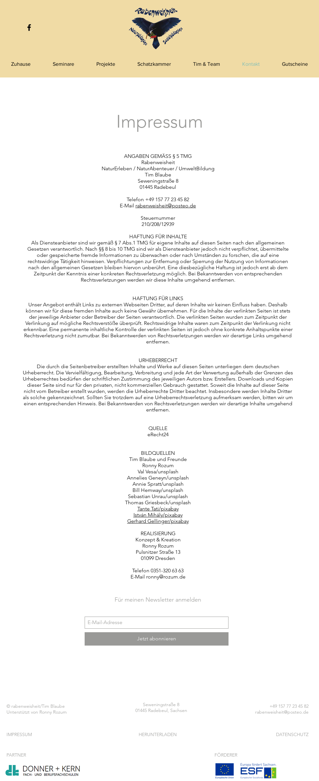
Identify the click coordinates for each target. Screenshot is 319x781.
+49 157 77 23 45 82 (289, 706)
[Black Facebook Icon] (29, 27)
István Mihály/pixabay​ (158, 515)
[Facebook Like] (158, 672)
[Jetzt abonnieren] (157, 639)
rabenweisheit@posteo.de (165, 205)
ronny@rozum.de (166, 577)
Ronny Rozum (53, 712)
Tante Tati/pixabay (158, 509)
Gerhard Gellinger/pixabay (158, 521)
